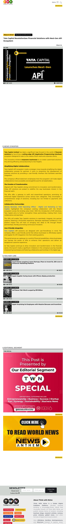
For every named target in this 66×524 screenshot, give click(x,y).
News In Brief (9, 35)
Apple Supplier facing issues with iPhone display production (34, 276)
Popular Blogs (8, 513)
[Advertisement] (34, 19)
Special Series (8, 516)
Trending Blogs (8, 509)
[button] (61, 2)
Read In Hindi (19, 516)
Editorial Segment (13, 348)
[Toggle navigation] (55, 2)
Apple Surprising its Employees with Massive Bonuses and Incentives (36, 304)
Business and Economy (24, 35)
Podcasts (18, 513)
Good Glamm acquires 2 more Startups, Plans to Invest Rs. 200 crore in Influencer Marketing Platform (37, 262)
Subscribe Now (51, 490)
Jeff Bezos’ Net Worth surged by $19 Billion (27, 290)
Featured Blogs (20, 509)
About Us (6, 520)
